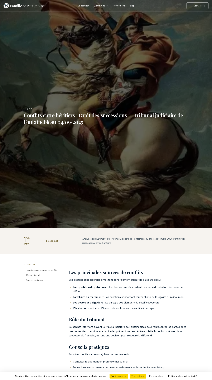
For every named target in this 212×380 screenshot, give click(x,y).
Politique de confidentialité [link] (182, 376)
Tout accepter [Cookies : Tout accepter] (119, 376)
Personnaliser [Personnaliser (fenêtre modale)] (156, 376)
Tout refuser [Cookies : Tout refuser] (138, 376)
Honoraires (119, 5)
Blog (132, 5)
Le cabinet (83, 5)
